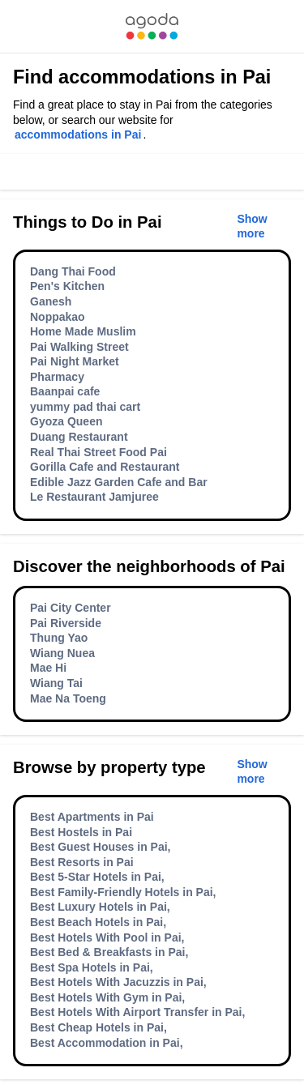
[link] (152, 26)
